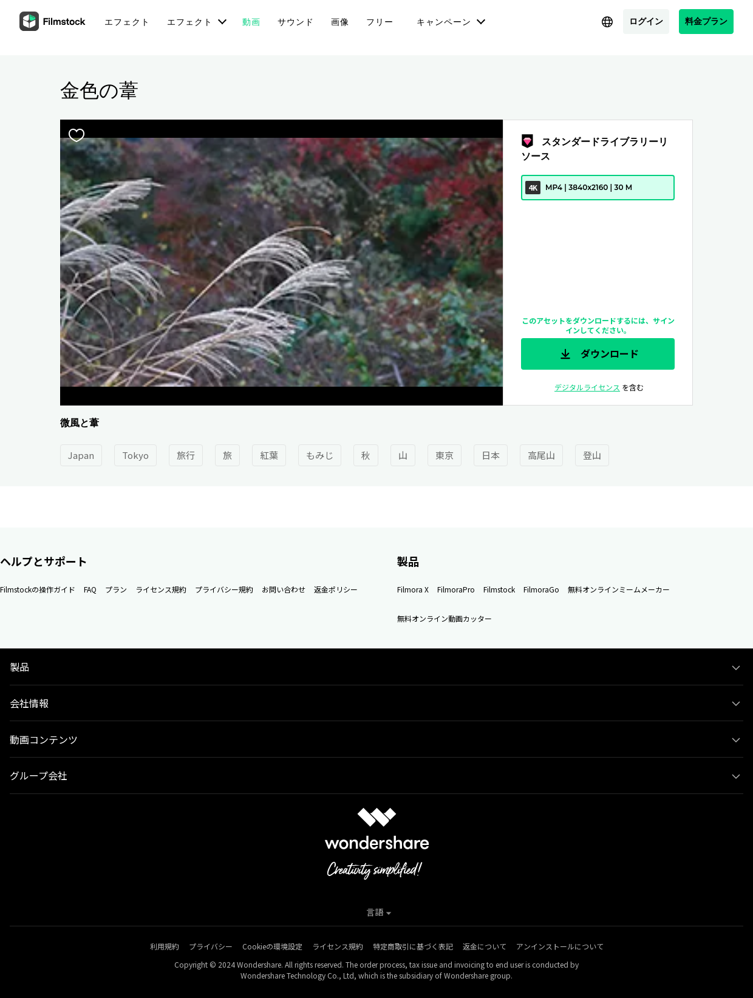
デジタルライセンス (587, 387)
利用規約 (164, 946)
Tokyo (135, 455)
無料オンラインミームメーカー (619, 589)
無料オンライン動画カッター (444, 618)
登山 (592, 455)
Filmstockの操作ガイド (37, 589)
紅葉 (269, 455)
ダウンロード (598, 354)
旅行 (186, 455)
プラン (116, 589)
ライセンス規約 (160, 589)
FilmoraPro (456, 589)
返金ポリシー (336, 589)
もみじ (319, 455)
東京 (444, 455)
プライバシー (211, 946)
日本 (491, 455)
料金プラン (706, 21)
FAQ (90, 589)
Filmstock (499, 589)
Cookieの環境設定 (272, 946)
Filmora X (413, 589)
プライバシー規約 (224, 589)
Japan (81, 455)
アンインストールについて (560, 946)
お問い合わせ (283, 589)
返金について (484, 946)
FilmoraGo (541, 589)
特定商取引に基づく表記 (413, 946)
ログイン (646, 21)
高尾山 (541, 455)
